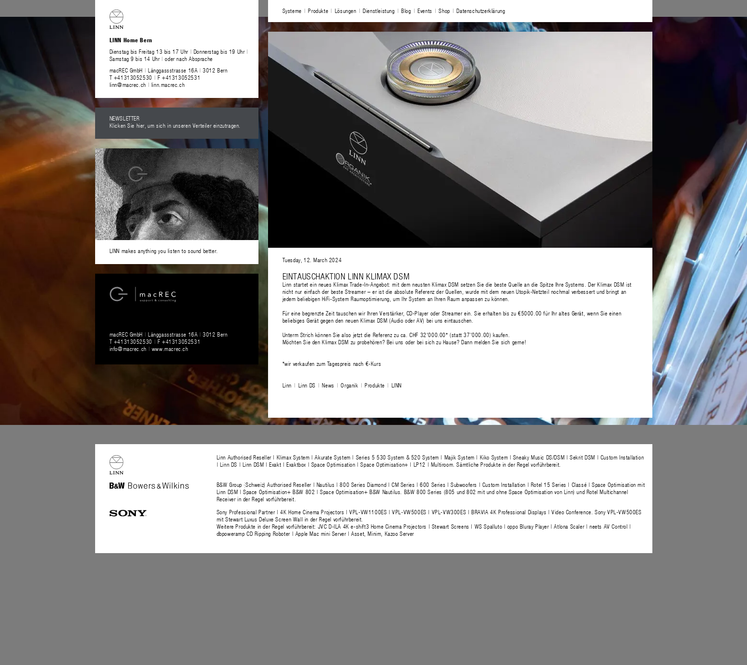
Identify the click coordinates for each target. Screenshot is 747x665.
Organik (349, 385)
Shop (444, 10)
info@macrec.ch (128, 348)
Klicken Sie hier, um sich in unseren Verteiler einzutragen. (175, 125)
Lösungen (345, 10)
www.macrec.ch (170, 348)
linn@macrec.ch (128, 84)
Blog (406, 10)
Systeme (292, 10)
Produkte (318, 10)
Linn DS (307, 385)
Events (424, 10)
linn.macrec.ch (167, 84)
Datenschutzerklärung (480, 10)
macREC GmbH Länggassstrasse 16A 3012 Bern (169, 70)
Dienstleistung (378, 10)
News (328, 385)
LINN (397, 385)
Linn (287, 385)
